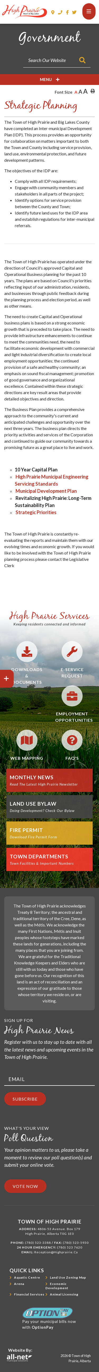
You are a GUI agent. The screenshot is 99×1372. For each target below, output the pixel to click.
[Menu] (89, 11)
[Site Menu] (49, 79)
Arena (19, 1284)
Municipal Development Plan (46, 491)
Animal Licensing (64, 1294)
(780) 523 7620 (69, 1247)
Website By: (20, 1349)
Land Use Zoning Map (68, 1277)
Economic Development (56, 1286)
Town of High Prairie (24, 12)
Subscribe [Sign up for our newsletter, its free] (25, 1098)
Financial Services (29, 1294)
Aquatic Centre (27, 1277)
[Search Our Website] (57, 60)
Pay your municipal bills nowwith (49, 1318)
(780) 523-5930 (76, 1243)
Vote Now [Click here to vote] (25, 1186)
